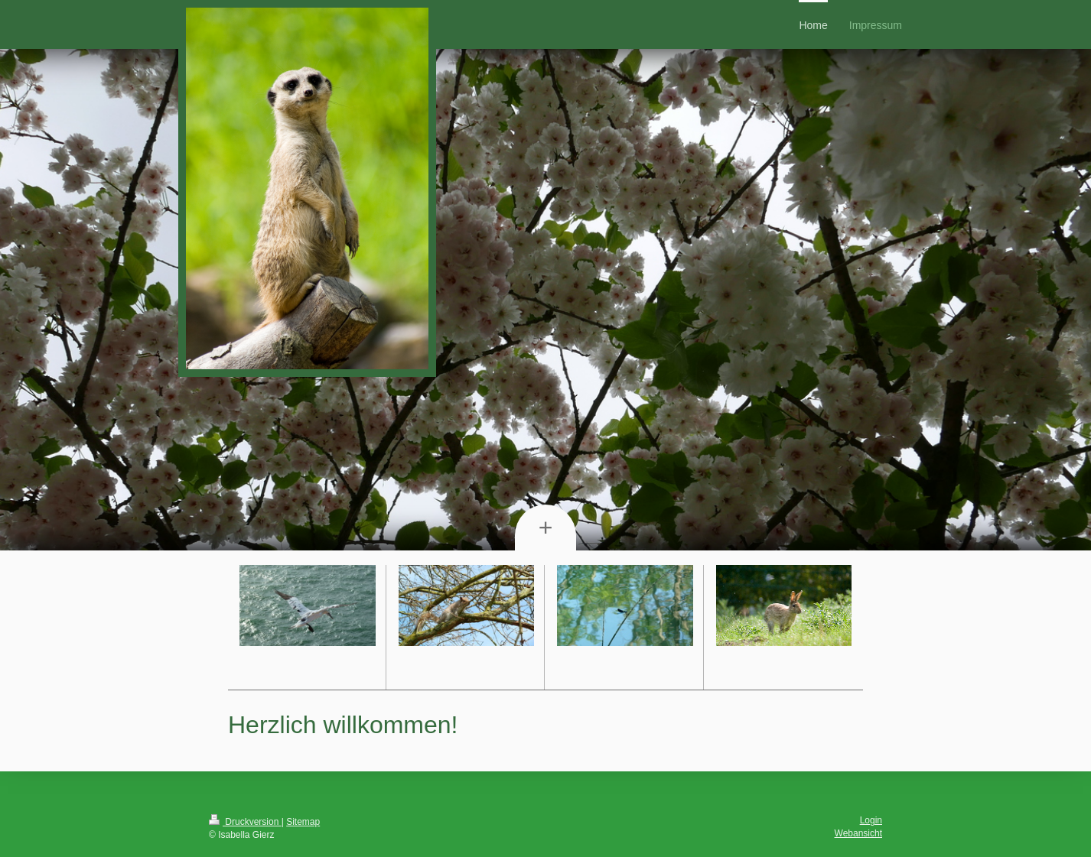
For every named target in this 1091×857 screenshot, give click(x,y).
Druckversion (245, 821)
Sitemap (303, 821)
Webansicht (858, 833)
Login (871, 820)
